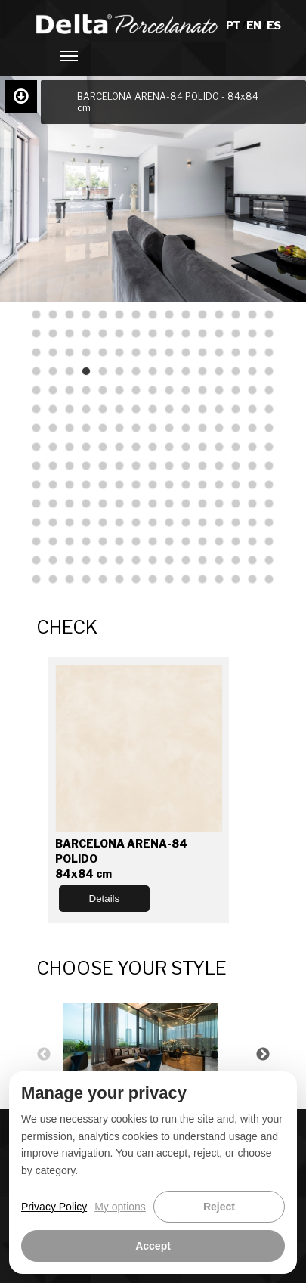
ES (273, 25)
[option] (153, 1054)
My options (120, 1207)
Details (104, 898)
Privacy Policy (54, 1207)
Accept (153, 1246)
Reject (219, 1207)
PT (234, 25)
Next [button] (262, 1054)
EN (254, 25)
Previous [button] (43, 1054)
